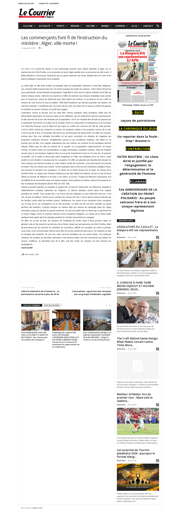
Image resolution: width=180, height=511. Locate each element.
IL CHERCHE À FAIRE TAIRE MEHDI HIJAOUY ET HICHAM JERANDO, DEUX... (135, 286)
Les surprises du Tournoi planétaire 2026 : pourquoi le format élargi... (136, 453)
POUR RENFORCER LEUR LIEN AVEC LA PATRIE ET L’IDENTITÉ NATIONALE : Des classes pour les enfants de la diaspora (34, 336)
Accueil (23, 32)
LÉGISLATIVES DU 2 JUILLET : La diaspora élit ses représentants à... (137, 230)
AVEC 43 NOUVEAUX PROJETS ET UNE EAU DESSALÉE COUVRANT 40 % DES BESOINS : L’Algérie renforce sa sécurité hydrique (97, 336)
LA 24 (135, 26)
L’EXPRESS (121, 26)
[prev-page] (106, 305)
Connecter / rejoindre (49, 3)
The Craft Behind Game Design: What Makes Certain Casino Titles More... (137, 342)
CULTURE (91, 26)
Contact (148, 26)
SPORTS (62, 26)
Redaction (121, 237)
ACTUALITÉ (46, 26)
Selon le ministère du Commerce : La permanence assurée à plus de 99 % (40, 293)
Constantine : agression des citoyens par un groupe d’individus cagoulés (91, 293)
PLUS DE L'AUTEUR (51, 305)
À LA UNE (29, 26)
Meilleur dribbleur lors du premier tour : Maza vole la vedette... (134, 397)
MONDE (106, 26)
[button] (158, 26)
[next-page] (109, 305)
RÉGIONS (76, 26)
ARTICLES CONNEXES (31, 305)
